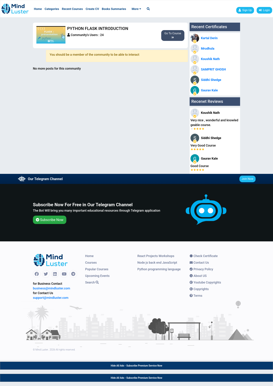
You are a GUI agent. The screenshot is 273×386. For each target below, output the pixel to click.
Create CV (92, 9)
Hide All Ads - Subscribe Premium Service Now (136, 365)
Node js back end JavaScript (157, 262)
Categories (52, 9)
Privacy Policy (201, 269)
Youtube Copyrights (205, 282)
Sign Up (245, 10)
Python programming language (159, 269)
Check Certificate (204, 256)
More (136, 9)
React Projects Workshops (155, 256)
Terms (196, 295)
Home (38, 9)
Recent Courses (72, 9)
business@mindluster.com (51, 288)
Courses (91, 262)
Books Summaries (114, 9)
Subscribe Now (49, 220)
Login (264, 10)
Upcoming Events (97, 276)
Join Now (247, 178)
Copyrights (199, 289)
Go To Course (172, 35)
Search (92, 282)
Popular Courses (96, 269)
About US (198, 276)
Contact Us (199, 262)
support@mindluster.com (50, 298)
